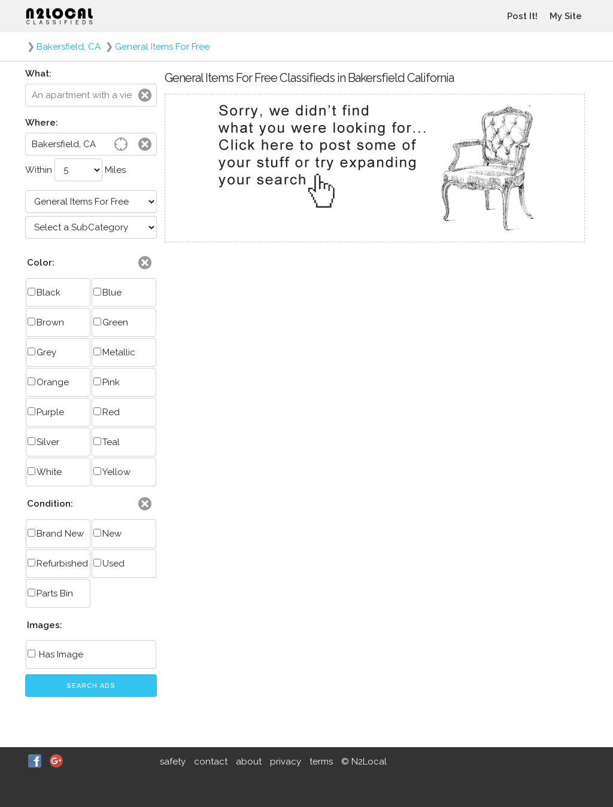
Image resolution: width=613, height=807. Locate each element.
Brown (46, 322)
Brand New (56, 533)
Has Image (55, 654)
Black (44, 292)
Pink (106, 382)
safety (173, 761)
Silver (43, 442)
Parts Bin (50, 593)
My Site (566, 16)
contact (210, 761)
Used (109, 563)
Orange (48, 382)
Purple (46, 412)
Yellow (112, 472)
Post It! (522, 16)
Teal (106, 442)
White (45, 472)
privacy (285, 761)
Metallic (114, 352)
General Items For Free (162, 46)
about (249, 761)
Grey (42, 352)
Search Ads (91, 686)
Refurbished (58, 563)
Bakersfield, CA (69, 46)
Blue (107, 292)
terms (321, 761)
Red (106, 412)
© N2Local (364, 761)
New (107, 533)
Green (110, 322)
